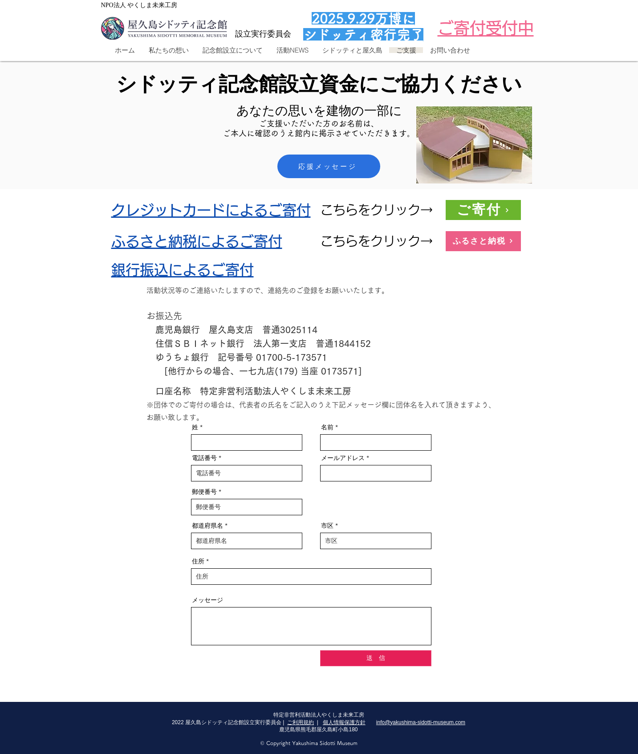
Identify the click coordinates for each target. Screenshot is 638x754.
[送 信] (375, 658)
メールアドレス (343, 458)
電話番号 (204, 458)
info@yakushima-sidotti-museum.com (420, 722)
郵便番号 (204, 492)
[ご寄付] (483, 210)
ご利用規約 (300, 722)
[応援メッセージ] (328, 166)
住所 (198, 561)
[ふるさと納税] (483, 241)
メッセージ (207, 600)
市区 (327, 525)
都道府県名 (207, 525)
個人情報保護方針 (344, 722)
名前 (327, 427)
